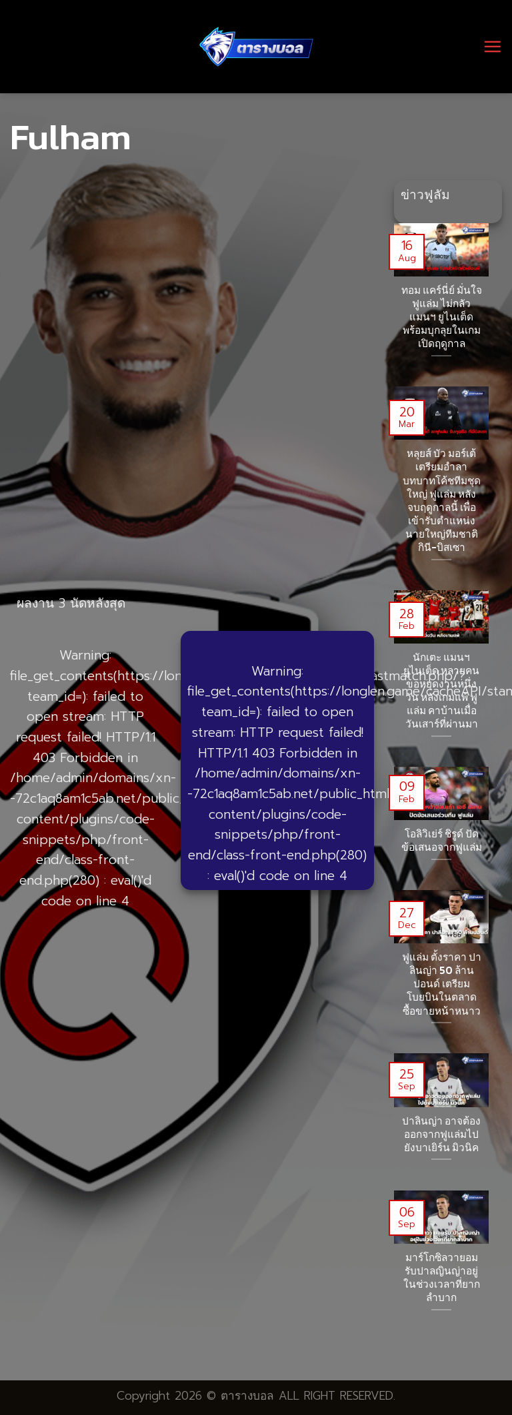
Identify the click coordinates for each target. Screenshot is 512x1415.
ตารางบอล (247, 1395)
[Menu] (492, 46)
